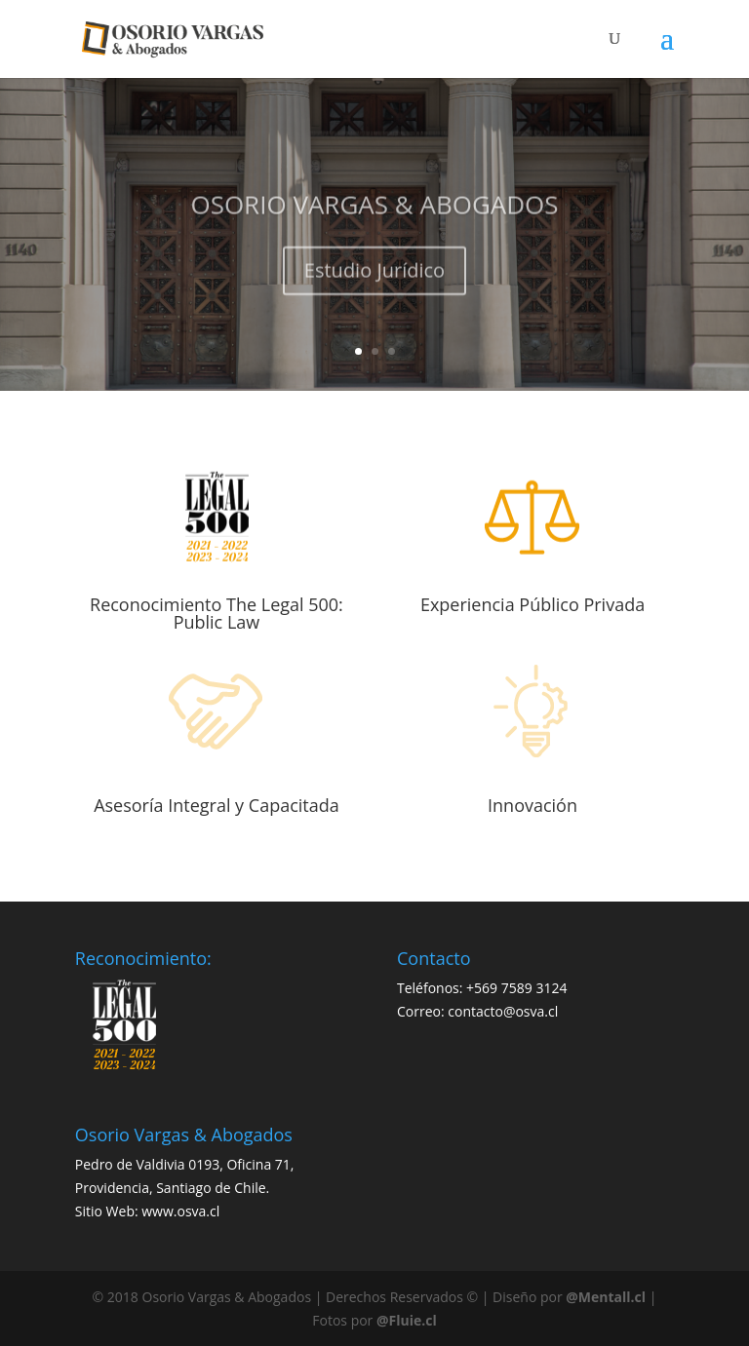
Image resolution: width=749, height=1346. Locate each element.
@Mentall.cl (606, 1297)
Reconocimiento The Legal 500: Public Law (216, 613)
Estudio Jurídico (374, 279)
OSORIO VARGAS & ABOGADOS (374, 213)
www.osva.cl (180, 1211)
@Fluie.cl (406, 1320)
